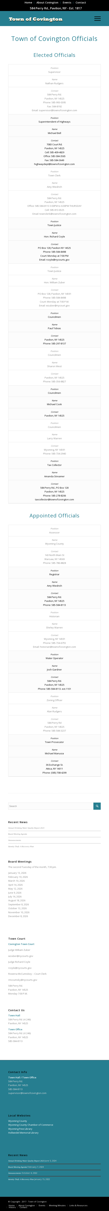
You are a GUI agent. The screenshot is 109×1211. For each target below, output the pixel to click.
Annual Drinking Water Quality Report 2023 (26, 828)
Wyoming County (17, 1121)
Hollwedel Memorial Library (23, 1132)
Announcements (14, 840)
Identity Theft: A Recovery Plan (21, 846)
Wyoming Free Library (20, 1128)
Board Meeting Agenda (17, 834)
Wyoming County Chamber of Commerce (30, 1124)
